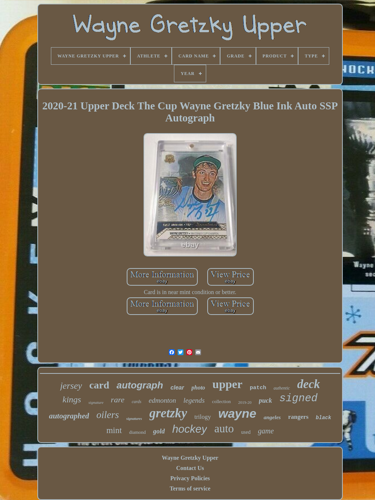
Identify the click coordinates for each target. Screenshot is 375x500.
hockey (189, 429)
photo (198, 387)
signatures (134, 419)
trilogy (202, 416)
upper (227, 384)
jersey (71, 386)
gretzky (168, 413)
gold (159, 431)
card (99, 385)
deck (308, 384)
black (323, 418)
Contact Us (190, 468)
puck (265, 400)
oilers (107, 414)
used (246, 432)
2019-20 (245, 402)
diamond (137, 432)
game (266, 431)
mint (114, 430)
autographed (69, 415)
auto (224, 428)
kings (72, 399)
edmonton (162, 400)
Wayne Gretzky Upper (190, 458)
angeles (272, 417)
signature (95, 402)
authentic (282, 388)
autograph (139, 385)
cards (136, 401)
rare (118, 399)
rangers (298, 416)
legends (194, 400)
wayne (237, 413)
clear (177, 387)
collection (221, 401)
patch (258, 388)
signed (298, 398)
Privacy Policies (190, 478)
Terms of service (190, 488)
